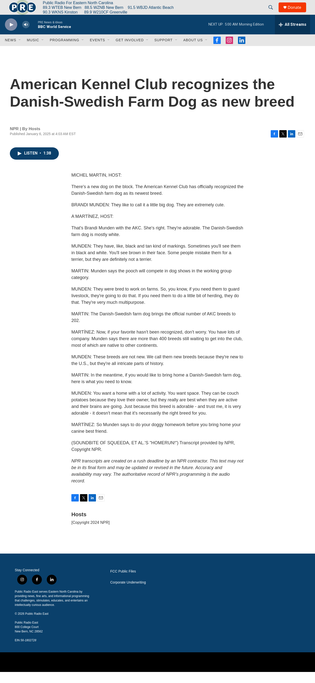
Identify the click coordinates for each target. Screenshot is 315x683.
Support (163, 51)
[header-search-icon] (273, 13)
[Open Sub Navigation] (20, 51)
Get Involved (130, 51)
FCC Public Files (123, 582)
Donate (297, 12)
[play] (11, 36)
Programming (64, 51)
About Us (193, 51)
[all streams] (292, 35)
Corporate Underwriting (128, 593)
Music (33, 51)
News (10, 51)
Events (97, 51)
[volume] (26, 35)
